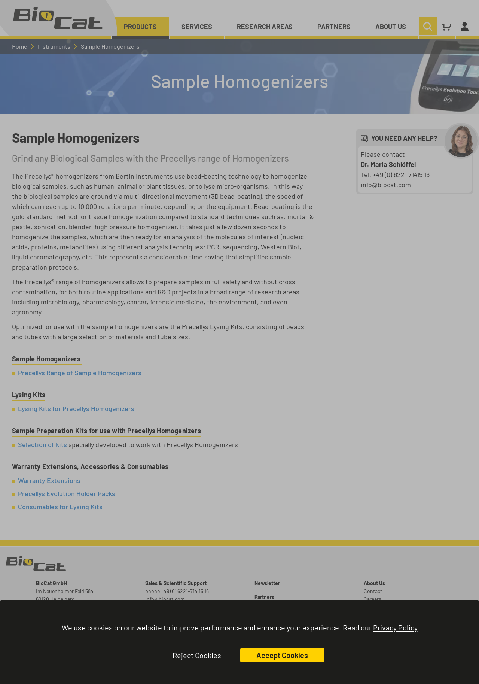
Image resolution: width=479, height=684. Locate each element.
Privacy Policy (395, 627)
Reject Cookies (197, 655)
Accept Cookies (282, 655)
